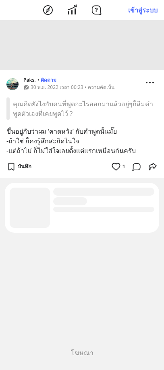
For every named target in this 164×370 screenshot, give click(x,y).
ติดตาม (48, 81)
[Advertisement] (82, 46)
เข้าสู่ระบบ (143, 10)
